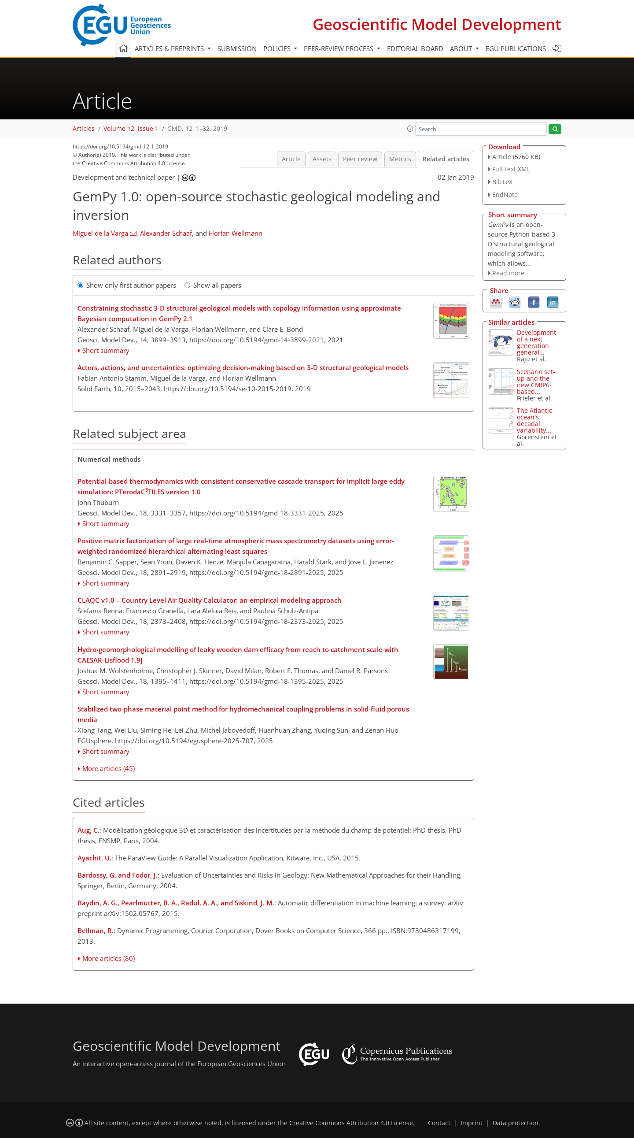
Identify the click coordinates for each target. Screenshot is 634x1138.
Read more (508, 273)
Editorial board (415, 48)
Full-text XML (511, 169)
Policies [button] (277, 48)
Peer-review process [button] (339, 48)
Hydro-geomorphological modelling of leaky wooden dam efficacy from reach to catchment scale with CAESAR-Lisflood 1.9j (237, 654)
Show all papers (212, 285)
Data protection (515, 1123)
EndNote (505, 194)
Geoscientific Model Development (437, 24)
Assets (322, 159)
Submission (237, 48)
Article (291, 159)
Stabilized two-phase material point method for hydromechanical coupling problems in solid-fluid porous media (243, 714)
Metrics (400, 159)
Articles (84, 129)
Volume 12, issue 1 (130, 129)
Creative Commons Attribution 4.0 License (351, 1123)
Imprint (472, 1123)
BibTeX (502, 182)
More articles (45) (108, 768)
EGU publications (516, 48)
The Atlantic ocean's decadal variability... (534, 420)
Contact (439, 1123)
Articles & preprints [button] (170, 48)
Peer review (360, 159)
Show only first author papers (126, 285)
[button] (410, 129)
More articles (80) (108, 958)
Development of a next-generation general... (536, 342)
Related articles (446, 159)
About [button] (462, 48)
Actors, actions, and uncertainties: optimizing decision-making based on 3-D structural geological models (243, 367)
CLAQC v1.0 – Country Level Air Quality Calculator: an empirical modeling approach (209, 600)
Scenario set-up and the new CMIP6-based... (536, 381)
